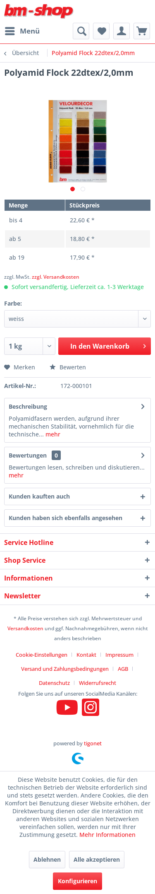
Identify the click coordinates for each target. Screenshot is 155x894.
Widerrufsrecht (97, 683)
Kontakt (86, 654)
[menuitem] (22, 31)
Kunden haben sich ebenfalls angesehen (65, 518)
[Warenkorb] (142, 31)
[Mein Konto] (121, 31)
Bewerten (68, 367)
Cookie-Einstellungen (41, 654)
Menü (22, 30)
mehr (52, 434)
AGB (123, 668)
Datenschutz (54, 683)
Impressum (119, 654)
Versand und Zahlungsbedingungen (65, 668)
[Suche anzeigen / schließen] (81, 31)
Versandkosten (25, 628)
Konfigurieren (77, 881)
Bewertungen (28, 455)
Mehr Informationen (107, 835)
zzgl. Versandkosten (55, 276)
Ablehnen (47, 859)
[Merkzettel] (101, 31)
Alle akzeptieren (97, 859)
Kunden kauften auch (39, 496)
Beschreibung (28, 406)
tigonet (93, 743)
